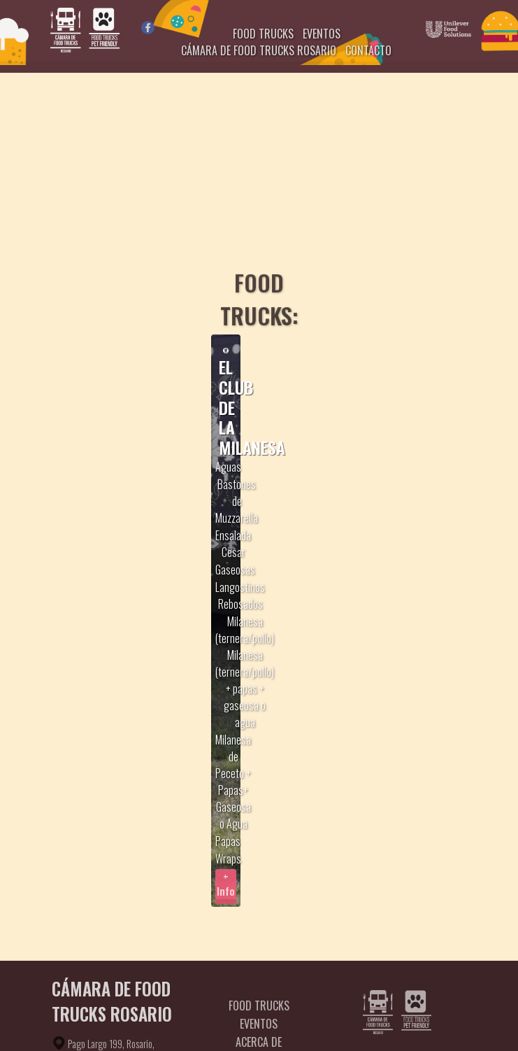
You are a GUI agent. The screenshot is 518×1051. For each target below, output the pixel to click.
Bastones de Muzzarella (236, 501)
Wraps (228, 858)
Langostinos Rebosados (240, 595)
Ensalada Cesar (233, 543)
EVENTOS (321, 33)
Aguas (228, 466)
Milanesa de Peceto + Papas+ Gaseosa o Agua (233, 781)
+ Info (226, 883)
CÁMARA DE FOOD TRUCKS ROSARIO (258, 50)
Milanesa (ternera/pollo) (244, 630)
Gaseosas (235, 569)
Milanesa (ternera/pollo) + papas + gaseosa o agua (244, 689)
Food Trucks (259, 1005)
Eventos (259, 1023)
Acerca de (259, 1042)
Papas (227, 841)
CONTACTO (368, 50)
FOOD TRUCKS (263, 33)
